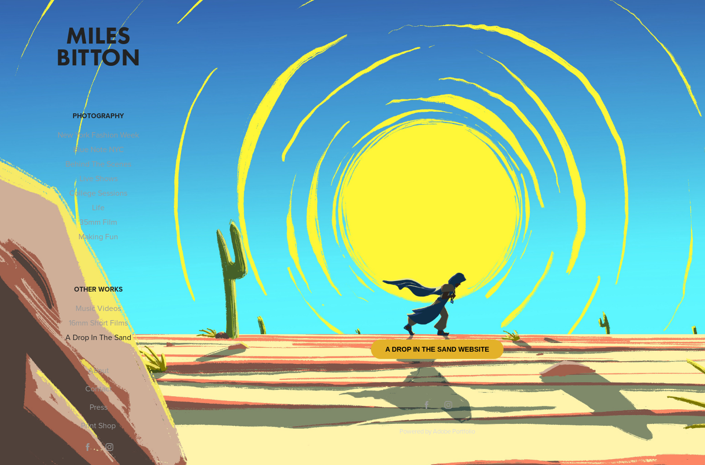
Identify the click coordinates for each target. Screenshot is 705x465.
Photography (98, 116)
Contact (98, 388)
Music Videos (98, 308)
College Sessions (98, 192)
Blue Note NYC (98, 149)
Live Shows (98, 178)
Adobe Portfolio (454, 431)
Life (98, 207)
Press (98, 407)
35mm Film (98, 222)
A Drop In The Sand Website (437, 349)
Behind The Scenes (98, 163)
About (98, 370)
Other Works (98, 289)
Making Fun (98, 236)
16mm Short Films (98, 322)
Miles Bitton (98, 46)
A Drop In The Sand (98, 337)
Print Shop (98, 425)
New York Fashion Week (98, 134)
